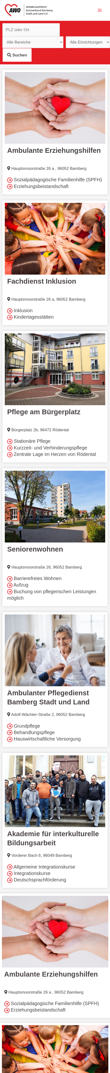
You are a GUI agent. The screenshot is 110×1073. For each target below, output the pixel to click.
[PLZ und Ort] (31, 29)
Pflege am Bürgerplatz (43, 412)
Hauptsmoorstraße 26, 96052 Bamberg (44, 567)
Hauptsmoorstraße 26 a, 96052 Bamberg (46, 299)
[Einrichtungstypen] (32, 42)
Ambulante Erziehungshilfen (54, 150)
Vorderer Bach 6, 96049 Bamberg (39, 855)
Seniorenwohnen (35, 549)
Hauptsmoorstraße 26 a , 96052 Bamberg (46, 168)
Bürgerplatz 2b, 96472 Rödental (38, 430)
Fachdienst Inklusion (41, 281)
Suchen (17, 55)
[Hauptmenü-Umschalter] (99, 10)
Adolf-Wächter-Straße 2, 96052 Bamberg (46, 714)
